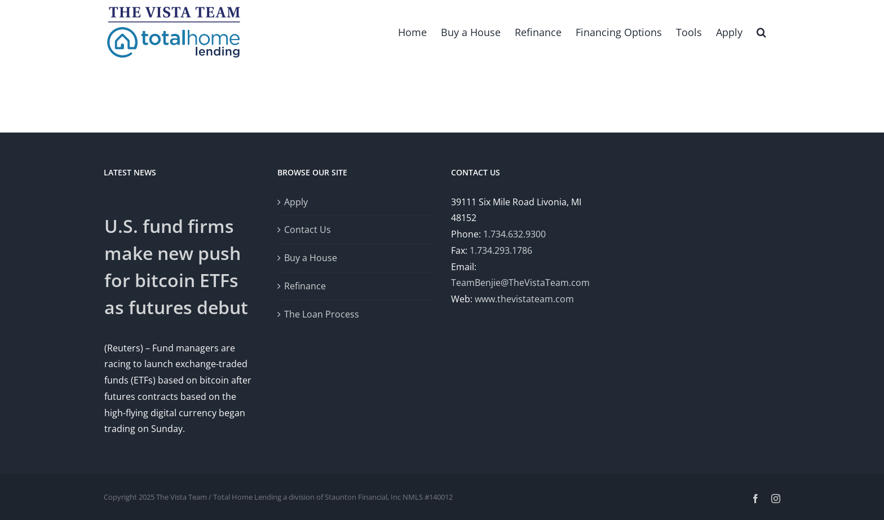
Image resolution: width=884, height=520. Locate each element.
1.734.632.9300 (514, 234)
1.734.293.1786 (501, 250)
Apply (296, 201)
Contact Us (307, 229)
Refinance (305, 285)
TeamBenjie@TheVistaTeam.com (520, 282)
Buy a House (310, 258)
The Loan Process (321, 313)
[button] (761, 31)
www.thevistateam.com (524, 299)
